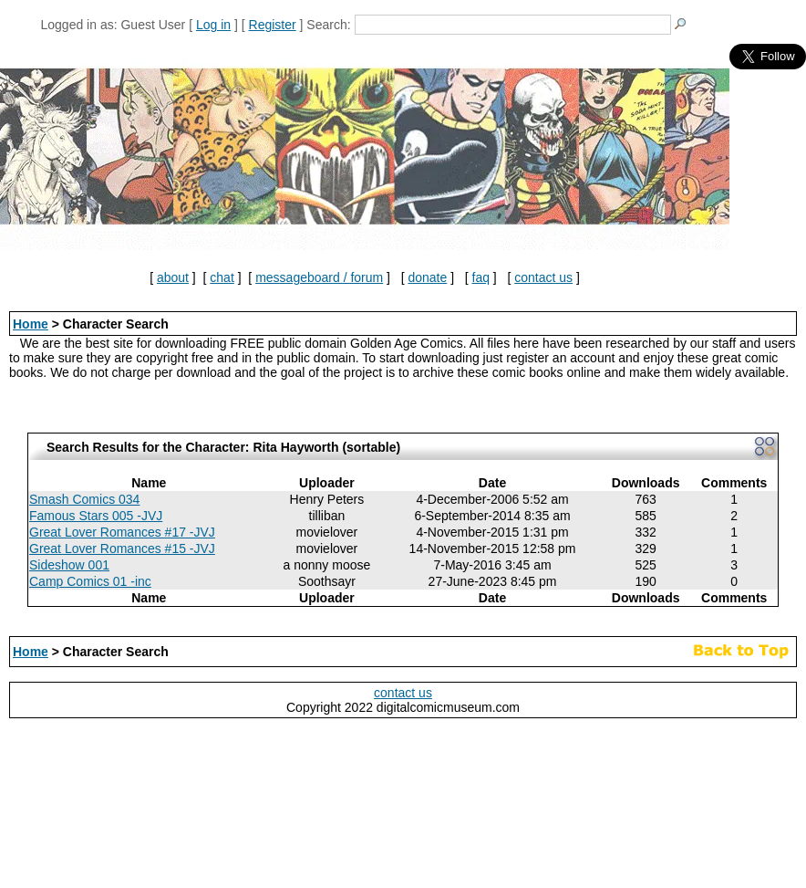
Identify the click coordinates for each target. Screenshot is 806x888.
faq (481, 277)
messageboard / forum (319, 277)
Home (30, 324)
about (173, 277)
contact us (543, 277)
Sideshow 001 (69, 565)
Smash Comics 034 (84, 499)
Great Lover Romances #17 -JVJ (122, 532)
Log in (213, 24)
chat (221, 277)
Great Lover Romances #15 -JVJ (122, 548)
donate (427, 277)
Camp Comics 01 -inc (90, 581)
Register (272, 24)
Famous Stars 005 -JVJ (95, 515)
